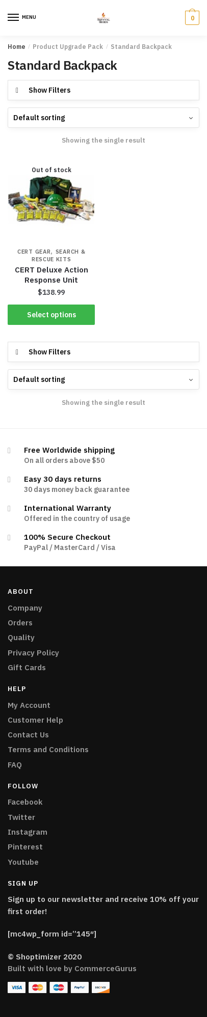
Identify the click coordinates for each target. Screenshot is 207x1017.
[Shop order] (103, 117)
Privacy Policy (33, 652)
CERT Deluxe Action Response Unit (51, 275)
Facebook (25, 802)
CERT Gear (33, 251)
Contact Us (28, 734)
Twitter (21, 817)
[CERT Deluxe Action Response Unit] (51, 199)
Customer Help (35, 720)
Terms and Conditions (48, 749)
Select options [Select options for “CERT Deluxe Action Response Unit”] (51, 314)
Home (16, 46)
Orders (20, 622)
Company (25, 608)
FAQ (15, 764)
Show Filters (49, 90)
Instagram (27, 832)
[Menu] (14, 18)
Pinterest (25, 846)
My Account (29, 705)
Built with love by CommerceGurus (72, 968)
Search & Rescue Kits (59, 255)
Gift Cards (27, 667)
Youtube (23, 862)
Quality (21, 637)
